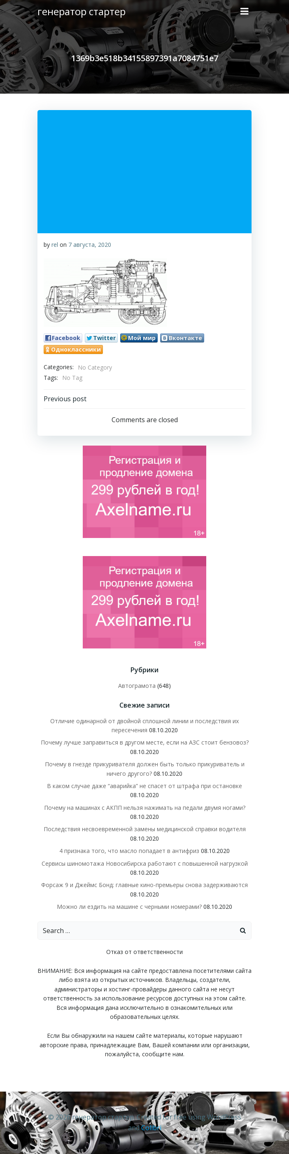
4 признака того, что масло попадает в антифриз (129, 851)
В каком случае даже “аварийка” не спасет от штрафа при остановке (144, 786)
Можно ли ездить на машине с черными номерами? (129, 906)
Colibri (151, 1127)
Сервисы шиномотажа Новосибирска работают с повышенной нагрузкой (145, 863)
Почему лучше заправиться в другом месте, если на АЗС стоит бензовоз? (145, 742)
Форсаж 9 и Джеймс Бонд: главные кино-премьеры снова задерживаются (144, 885)
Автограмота (137, 686)
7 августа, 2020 (89, 244)
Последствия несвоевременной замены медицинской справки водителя (145, 829)
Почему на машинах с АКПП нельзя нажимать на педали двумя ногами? (144, 807)
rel (54, 244)
